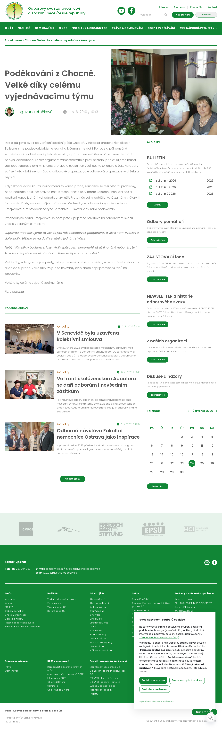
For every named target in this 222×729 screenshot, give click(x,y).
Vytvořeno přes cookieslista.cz (156, 701)
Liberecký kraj (97, 646)
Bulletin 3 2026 (185, 187)
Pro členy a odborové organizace (194, 593)
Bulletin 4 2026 (185, 181)
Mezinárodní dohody (101, 689)
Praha (93, 626)
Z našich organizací (15, 614)
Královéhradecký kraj (101, 650)
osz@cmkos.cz (54, 568)
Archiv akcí (158, 486)
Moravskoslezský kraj (101, 642)
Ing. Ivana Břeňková (29, 111)
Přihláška (206, 14)
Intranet (164, 7)
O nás (9, 28)
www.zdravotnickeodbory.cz (60, 572)
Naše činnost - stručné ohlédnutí (22, 626)
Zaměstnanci (54, 603)
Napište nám (183, 14)
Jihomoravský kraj (99, 603)
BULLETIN (9, 607)
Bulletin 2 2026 (185, 194)
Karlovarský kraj (98, 607)
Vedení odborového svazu (61, 599)
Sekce (62, 28)
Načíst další (73, 479)
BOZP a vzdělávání (161, 28)
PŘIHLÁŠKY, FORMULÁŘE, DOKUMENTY (193, 603)
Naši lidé (24, 28)
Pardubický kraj (98, 634)
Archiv (157, 204)
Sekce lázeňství (140, 599)
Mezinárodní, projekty (197, 28)
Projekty (94, 693)
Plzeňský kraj (96, 630)
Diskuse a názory (14, 618)
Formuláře (196, 7)
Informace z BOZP (56, 678)
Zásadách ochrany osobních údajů (159, 637)
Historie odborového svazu (19, 622)
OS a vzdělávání (56, 682)
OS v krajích (44, 28)
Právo (8, 666)
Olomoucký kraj (98, 638)
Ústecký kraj (96, 618)
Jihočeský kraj (97, 599)
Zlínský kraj (95, 614)
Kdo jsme (10, 599)
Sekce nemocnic (141, 610)
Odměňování (12, 670)
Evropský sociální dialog (102, 685)
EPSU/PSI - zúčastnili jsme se (105, 682)
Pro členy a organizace (89, 28)
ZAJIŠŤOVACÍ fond (184, 611)
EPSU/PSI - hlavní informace (104, 678)
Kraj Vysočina (97, 611)
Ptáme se (179, 7)
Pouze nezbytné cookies (187, 680)
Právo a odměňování (127, 28)
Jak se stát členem (185, 607)
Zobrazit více (158, 240)
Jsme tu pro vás (183, 599)
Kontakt (212, 7)
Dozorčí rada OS (56, 611)
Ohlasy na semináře (58, 689)
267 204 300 (23, 568)
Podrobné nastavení (154, 689)
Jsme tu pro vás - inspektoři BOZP (65, 674)
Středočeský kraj (99, 622)
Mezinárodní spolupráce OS (105, 666)
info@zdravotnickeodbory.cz (83, 568)
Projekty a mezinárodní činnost (108, 661)
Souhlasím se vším (153, 680)
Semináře (52, 685)
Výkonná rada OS (56, 607)
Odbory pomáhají (14, 611)
